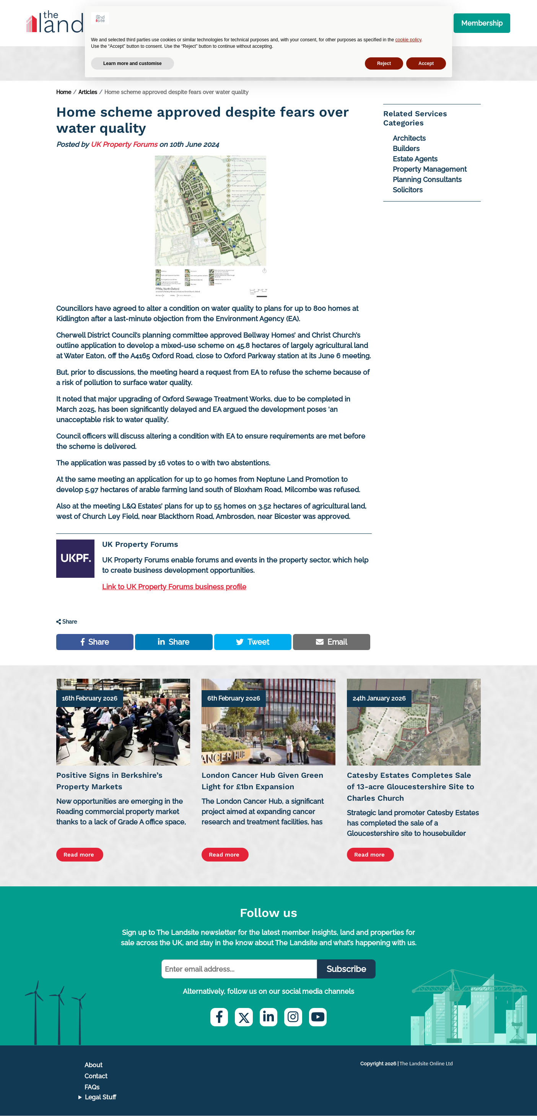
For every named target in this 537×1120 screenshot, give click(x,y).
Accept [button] (426, 63)
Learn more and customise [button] (132, 63)
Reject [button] (384, 63)
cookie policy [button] (408, 39)
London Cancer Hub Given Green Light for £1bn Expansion (262, 784)
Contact (96, 1080)
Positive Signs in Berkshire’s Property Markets (109, 784)
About (94, 1069)
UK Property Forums (124, 148)
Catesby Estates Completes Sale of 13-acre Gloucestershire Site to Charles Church (410, 790)
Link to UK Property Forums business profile (174, 590)
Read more (83, 858)
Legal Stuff (100, 1101)
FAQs (92, 1091)
